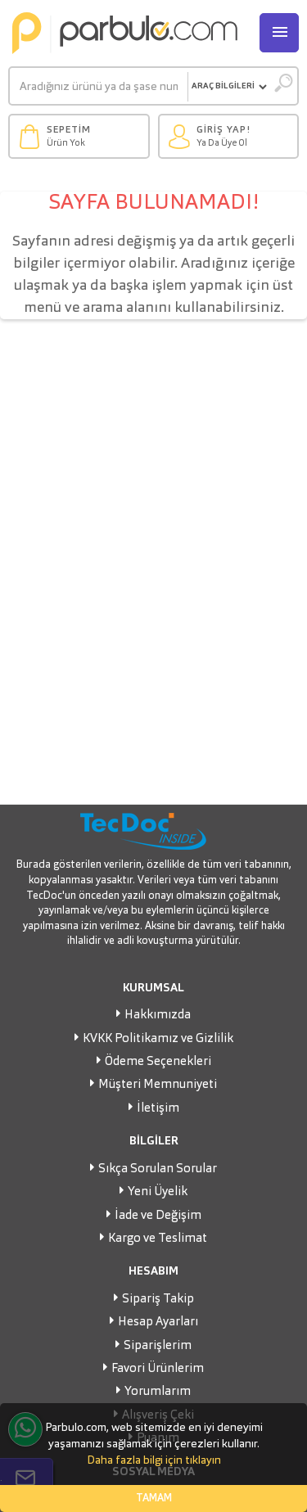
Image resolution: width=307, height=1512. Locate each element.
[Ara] (98, 87)
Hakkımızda (157, 1015)
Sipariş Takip (158, 1299)
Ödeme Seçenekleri (158, 1062)
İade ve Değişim (158, 1216)
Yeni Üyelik (157, 1192)
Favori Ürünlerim (157, 1369)
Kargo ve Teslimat (157, 1239)
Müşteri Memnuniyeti (157, 1085)
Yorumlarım (157, 1392)
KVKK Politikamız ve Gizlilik (158, 1039)
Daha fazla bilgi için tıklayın (154, 1460)
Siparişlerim (158, 1346)
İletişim (158, 1109)
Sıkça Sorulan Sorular (157, 1169)
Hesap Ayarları (158, 1322)
